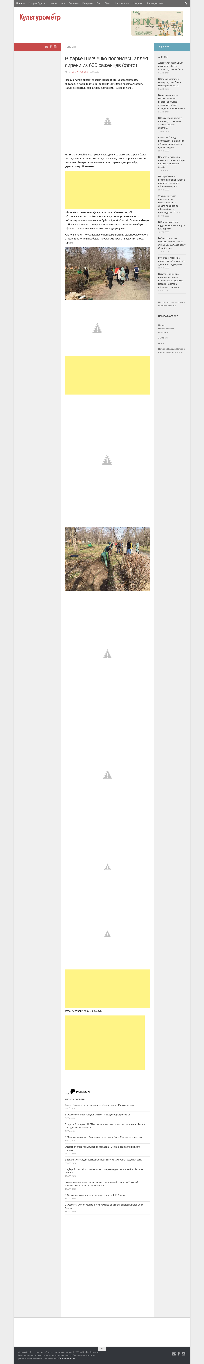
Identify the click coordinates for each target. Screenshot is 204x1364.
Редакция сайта (155, 3)
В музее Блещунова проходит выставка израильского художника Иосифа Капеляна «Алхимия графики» (170, 280)
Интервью (87, 3)
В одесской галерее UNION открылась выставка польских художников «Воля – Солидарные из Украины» (171, 102)
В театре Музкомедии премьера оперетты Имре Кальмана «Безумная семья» (104, 1160)
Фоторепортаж (122, 3)
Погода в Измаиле (167, 349)
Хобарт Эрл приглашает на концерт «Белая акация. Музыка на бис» (100, 1105)
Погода (161, 325)
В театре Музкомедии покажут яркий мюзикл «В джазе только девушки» (171, 261)
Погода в (166, 329)
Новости (20, 3)
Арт (63, 3)
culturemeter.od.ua (66, 1358)
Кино (98, 3)
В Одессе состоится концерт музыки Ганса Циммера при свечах (97, 1115)
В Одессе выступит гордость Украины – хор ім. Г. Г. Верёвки (95, 1195)
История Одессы (36, 3)
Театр (108, 3)
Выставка (74, 3)
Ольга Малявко (80, 72)
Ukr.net (161, 302)
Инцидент (138, 3)
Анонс (54, 3)
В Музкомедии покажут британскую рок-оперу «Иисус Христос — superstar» (103, 1137)
